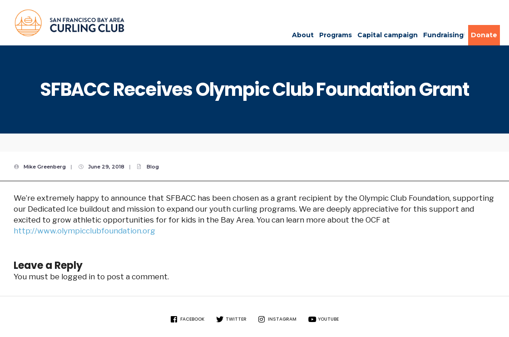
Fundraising (443, 35)
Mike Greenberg (45, 167)
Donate (484, 35)
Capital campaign (387, 35)
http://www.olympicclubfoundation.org (84, 230)
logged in (78, 276)
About (303, 35)
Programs (335, 35)
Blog (153, 167)
